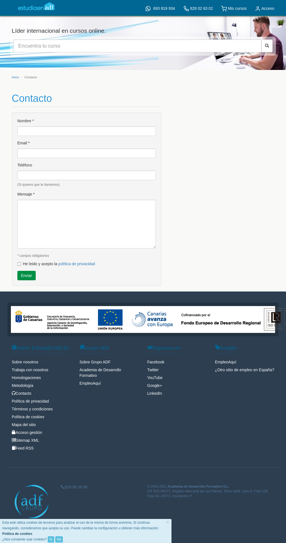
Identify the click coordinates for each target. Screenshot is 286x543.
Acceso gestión (27, 432)
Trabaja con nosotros (30, 370)
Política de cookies (28, 417)
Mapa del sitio (24, 424)
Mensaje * (26, 194)
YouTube (155, 377)
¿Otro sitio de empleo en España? (244, 370)
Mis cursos (234, 8)
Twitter (153, 370)
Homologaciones (26, 377)
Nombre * (25, 121)
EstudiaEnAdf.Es (36, 6)
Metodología (22, 385)
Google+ (154, 385)
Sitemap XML (25, 440)
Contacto (21, 393)
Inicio (15, 77)
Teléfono (24, 165)
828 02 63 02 (198, 8)
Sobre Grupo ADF (95, 362)
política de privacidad (76, 264)
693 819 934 (160, 8)
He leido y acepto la (56, 264)
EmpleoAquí (90, 383)
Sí (51, 539)
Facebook (155, 362)
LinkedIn (154, 393)
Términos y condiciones (32, 409)
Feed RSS (23, 448)
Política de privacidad (30, 401)
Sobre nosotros (25, 362)
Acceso (264, 8)
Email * (23, 143)
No (59, 539)
